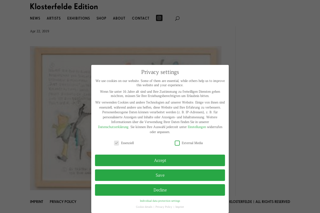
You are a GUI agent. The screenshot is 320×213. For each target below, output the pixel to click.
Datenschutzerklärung (113, 127)
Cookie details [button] (144, 206)
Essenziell (124, 143)
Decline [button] (160, 189)
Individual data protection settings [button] (160, 200)
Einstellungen (197, 127)
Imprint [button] (180, 206)
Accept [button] (160, 160)
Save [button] (160, 175)
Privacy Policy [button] (164, 206)
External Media (189, 143)
